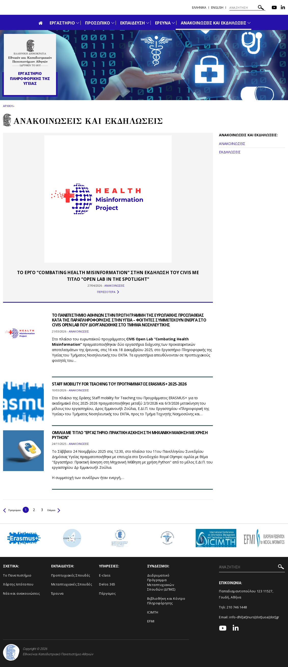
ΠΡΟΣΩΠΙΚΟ (97, 23)
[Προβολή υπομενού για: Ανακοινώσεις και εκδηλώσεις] (249, 22)
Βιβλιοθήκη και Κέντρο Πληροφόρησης (166, 601)
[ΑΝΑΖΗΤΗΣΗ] (247, 7)
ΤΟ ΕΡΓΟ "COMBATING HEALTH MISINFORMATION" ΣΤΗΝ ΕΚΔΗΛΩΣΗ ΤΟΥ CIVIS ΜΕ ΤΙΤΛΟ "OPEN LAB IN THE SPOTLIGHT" (108, 276)
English (217, 7)
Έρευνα (57, 593)
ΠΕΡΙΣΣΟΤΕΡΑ (108, 292)
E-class (105, 575)
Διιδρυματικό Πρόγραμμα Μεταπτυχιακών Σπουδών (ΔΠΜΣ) (161, 582)
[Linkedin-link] (283, 8)
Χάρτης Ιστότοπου (18, 584)
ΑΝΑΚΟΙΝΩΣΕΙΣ (232, 143)
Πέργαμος (107, 593)
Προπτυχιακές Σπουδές (70, 575)
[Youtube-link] (274, 8)
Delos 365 (107, 584)
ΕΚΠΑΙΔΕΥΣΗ (132, 23)
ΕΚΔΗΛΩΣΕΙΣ (229, 152)
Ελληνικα (199, 7)
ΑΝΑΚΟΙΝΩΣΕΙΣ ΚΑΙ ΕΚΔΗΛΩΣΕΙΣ (213, 23)
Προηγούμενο (17, 509)
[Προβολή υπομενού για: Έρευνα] (173, 22)
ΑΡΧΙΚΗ (7, 106)
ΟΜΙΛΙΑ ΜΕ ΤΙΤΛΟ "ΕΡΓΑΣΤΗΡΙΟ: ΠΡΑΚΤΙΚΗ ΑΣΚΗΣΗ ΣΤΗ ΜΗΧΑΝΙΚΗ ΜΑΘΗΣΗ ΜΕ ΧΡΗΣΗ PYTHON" (127, 435)
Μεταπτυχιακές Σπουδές (71, 584)
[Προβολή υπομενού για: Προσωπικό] (113, 22)
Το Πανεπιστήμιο (17, 575)
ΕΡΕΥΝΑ (162, 23)
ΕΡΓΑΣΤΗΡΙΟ (62, 23)
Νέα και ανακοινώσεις (21, 593)
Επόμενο (67, 509)
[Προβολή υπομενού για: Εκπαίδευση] (147, 22)
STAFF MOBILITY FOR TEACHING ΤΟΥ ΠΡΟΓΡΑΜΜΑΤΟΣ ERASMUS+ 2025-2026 (123, 384)
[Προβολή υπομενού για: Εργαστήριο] (77, 22)
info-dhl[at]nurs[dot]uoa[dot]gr (254, 617)
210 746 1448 (237, 607)
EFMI (151, 621)
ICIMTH (152, 612)
